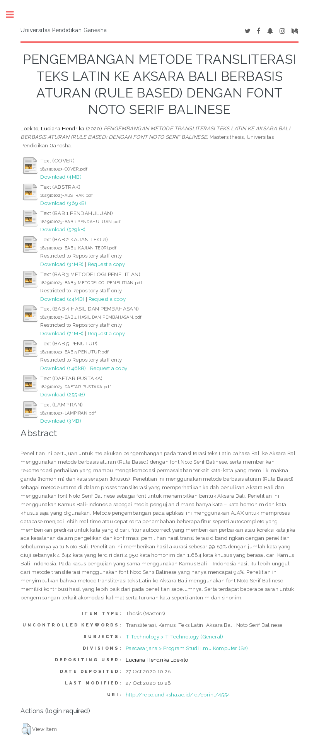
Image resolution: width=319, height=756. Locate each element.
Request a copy (106, 264)
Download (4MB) (61, 177)
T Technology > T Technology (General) (174, 636)
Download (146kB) (63, 368)
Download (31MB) (62, 264)
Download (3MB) (60, 421)
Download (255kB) (62, 394)
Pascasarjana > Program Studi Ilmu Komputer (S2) (187, 648)
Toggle (14, 14)
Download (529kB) (62, 229)
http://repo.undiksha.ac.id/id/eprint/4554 (178, 694)
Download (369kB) (63, 203)
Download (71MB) (62, 333)
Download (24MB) (62, 299)
